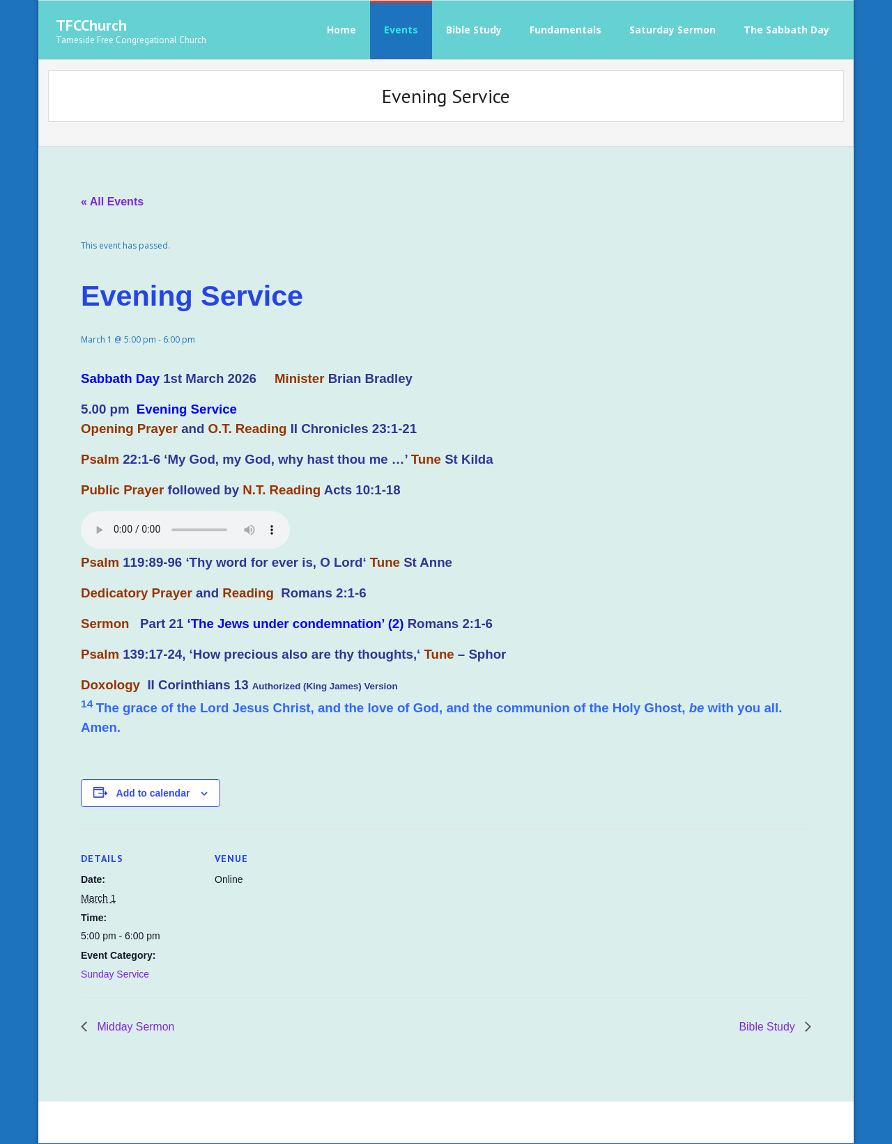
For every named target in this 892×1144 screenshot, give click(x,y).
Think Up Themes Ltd (143, 1123)
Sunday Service (115, 974)
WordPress (255, 1123)
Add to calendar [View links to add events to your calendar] (153, 793)
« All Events (112, 201)
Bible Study (768, 1028)
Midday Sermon (135, 1028)
